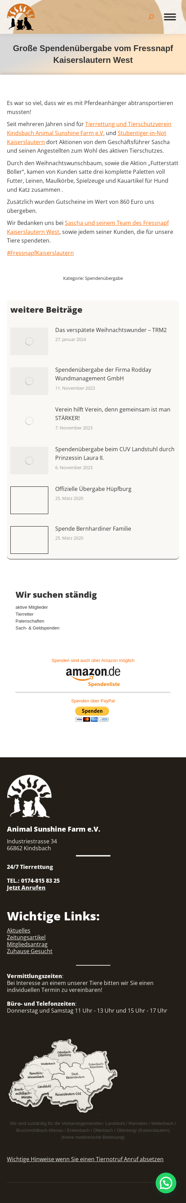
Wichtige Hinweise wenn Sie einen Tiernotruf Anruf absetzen (85, 1159)
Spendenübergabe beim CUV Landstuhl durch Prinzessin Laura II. (115, 453)
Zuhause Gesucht (29, 951)
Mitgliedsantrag (27, 944)
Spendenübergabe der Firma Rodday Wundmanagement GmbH (103, 374)
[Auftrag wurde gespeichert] (29, 341)
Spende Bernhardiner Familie (93, 528)
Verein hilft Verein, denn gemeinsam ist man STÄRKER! (112, 414)
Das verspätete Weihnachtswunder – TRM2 (111, 330)
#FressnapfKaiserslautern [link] (40, 253)
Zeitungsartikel (26, 937)
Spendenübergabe (104, 278)
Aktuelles (18, 930)
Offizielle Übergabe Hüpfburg (93, 489)
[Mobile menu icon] (170, 17)
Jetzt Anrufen (26, 887)
